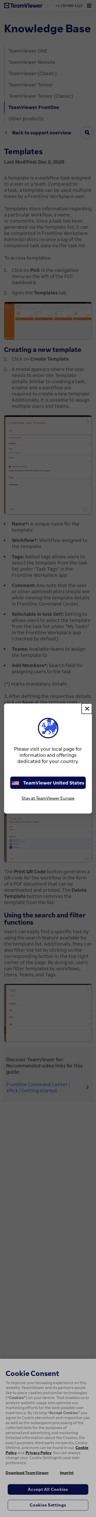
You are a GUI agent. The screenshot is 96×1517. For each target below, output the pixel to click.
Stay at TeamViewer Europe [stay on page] (48, 798)
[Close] (87, 708)
